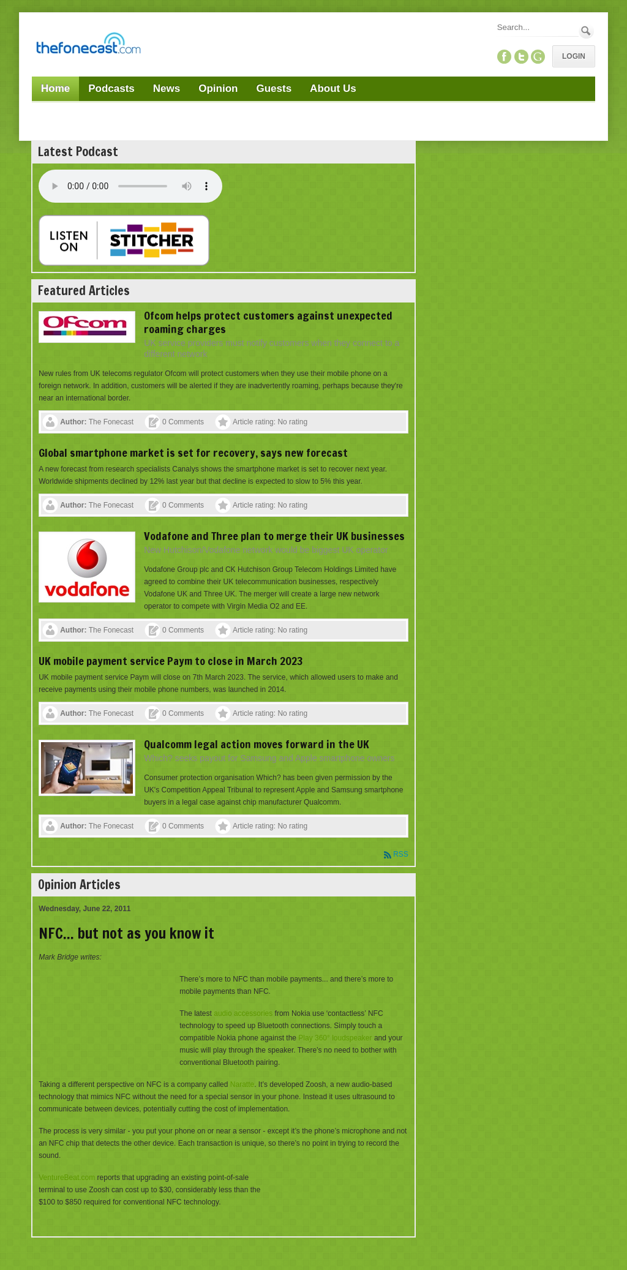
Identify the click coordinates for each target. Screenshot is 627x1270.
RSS (400, 854)
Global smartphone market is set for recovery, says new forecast (193, 452)
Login (573, 56)
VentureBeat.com (67, 1177)
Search (586, 31)
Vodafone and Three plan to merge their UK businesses (274, 536)
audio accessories (243, 1013)
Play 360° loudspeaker (335, 1038)
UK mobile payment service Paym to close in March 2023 (171, 661)
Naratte (242, 1084)
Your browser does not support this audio (130, 186)
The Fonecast (111, 422)
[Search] (537, 27)
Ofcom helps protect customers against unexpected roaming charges (268, 322)
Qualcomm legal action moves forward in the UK (256, 744)
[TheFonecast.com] (88, 45)
